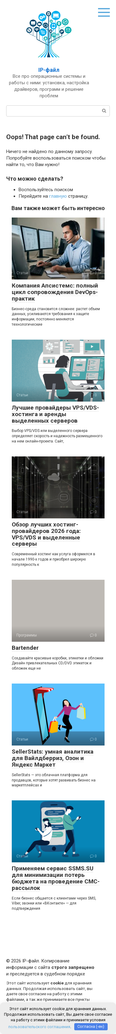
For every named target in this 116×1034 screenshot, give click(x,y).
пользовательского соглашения (39, 1026)
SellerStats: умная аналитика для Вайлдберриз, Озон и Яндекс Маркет (52, 758)
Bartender (25, 647)
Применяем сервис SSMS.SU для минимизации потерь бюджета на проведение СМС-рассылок (56, 878)
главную (58, 196)
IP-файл (48, 70)
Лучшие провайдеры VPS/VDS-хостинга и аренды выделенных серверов (55, 414)
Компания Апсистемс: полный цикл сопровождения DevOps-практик (55, 292)
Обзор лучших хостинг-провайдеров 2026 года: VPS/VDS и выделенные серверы (46, 534)
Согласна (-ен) (90, 1026)
